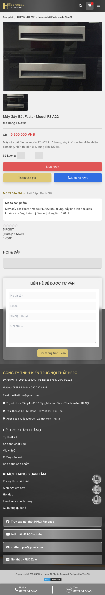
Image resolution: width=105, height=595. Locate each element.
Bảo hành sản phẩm (16, 464)
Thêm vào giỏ (27, 178)
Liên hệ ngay (78, 178)
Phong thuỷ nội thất (16, 481)
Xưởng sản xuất (13, 457)
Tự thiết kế (10, 437)
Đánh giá (46, 193)
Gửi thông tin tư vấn (52, 353)
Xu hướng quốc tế (14, 508)
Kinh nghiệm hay (14, 488)
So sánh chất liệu (14, 444)
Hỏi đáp (32, 193)
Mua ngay (52, 167)
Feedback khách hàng (17, 501)
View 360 (9, 450)
